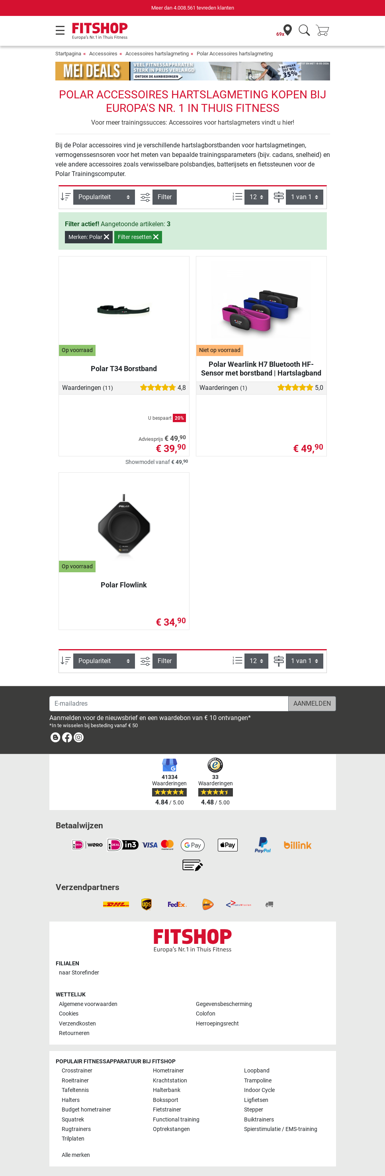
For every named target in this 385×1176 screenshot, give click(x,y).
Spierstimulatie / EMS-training (280, 1129)
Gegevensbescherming (224, 1004)
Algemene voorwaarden (88, 1004)
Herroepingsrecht (217, 1023)
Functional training (176, 1119)
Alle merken (76, 1155)
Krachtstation (170, 1080)
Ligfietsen (256, 1100)
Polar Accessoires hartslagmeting (235, 54)
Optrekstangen (171, 1129)
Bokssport (165, 1100)
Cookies (68, 1013)
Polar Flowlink (124, 585)
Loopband (257, 1070)
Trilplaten (73, 1138)
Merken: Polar (88, 237)
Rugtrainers (76, 1129)
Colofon (205, 1013)
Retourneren (74, 1033)
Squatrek (73, 1119)
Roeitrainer (75, 1080)
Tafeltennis (75, 1090)
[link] (55, 739)
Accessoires (103, 54)
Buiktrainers (259, 1119)
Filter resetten (138, 237)
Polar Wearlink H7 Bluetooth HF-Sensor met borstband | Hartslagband (261, 368)
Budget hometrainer (86, 1109)
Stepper (253, 1109)
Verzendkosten (77, 1023)
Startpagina (68, 54)
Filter (165, 197)
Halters (71, 1100)
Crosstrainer (77, 1070)
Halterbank (166, 1090)
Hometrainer (168, 1070)
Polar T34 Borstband (124, 368)
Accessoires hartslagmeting (157, 54)
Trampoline (258, 1080)
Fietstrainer (167, 1109)
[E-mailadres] (169, 703)
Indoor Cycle (259, 1090)
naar (79, 972)
